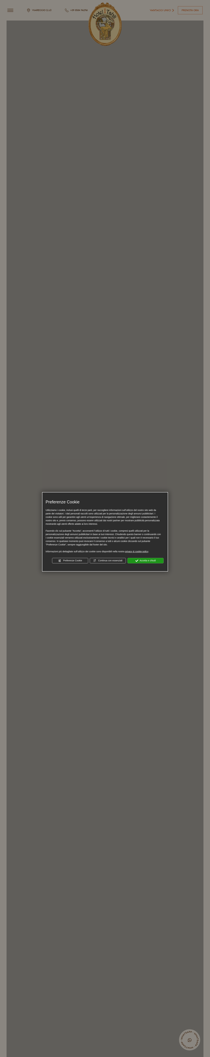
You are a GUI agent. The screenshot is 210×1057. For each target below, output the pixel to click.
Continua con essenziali (107, 560)
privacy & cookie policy (136, 551)
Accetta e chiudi (145, 560)
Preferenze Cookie (70, 560)
